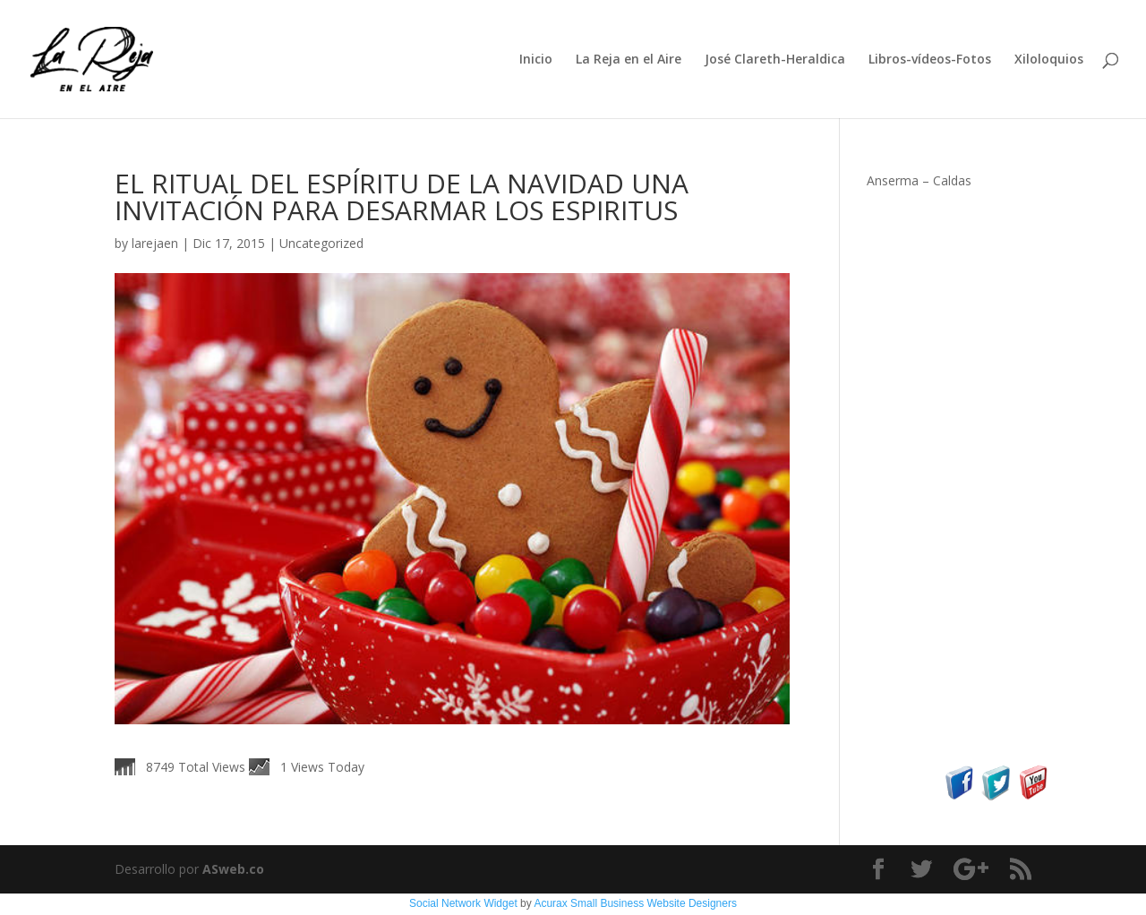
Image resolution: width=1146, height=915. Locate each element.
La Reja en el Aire (628, 60)
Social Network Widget (463, 903)
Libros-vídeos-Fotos (929, 60)
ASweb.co (233, 868)
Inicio (535, 60)
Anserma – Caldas (919, 180)
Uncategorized (321, 243)
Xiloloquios (1048, 60)
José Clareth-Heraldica (775, 60)
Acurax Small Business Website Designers (635, 903)
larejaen (155, 243)
